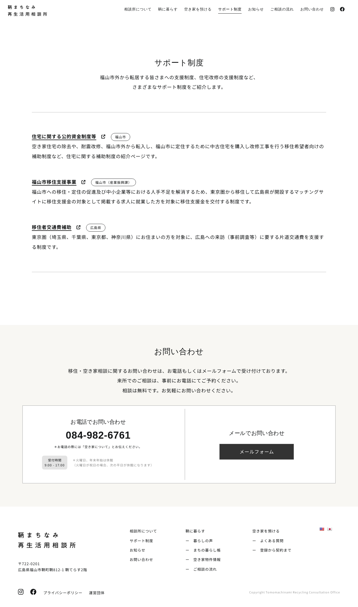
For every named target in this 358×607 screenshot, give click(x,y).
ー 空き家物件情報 (203, 559)
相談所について (143, 531)
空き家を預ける (266, 531)
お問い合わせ (141, 559)
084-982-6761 (98, 435)
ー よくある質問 (268, 540)
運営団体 (97, 592)
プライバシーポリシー (60, 592)
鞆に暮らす (195, 531)
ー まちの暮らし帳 (203, 550)
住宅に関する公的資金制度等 (64, 136)
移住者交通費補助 (51, 227)
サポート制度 (141, 540)
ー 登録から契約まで (271, 550)
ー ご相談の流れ (201, 569)
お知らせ (137, 550)
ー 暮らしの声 (199, 540)
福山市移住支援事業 (54, 181)
